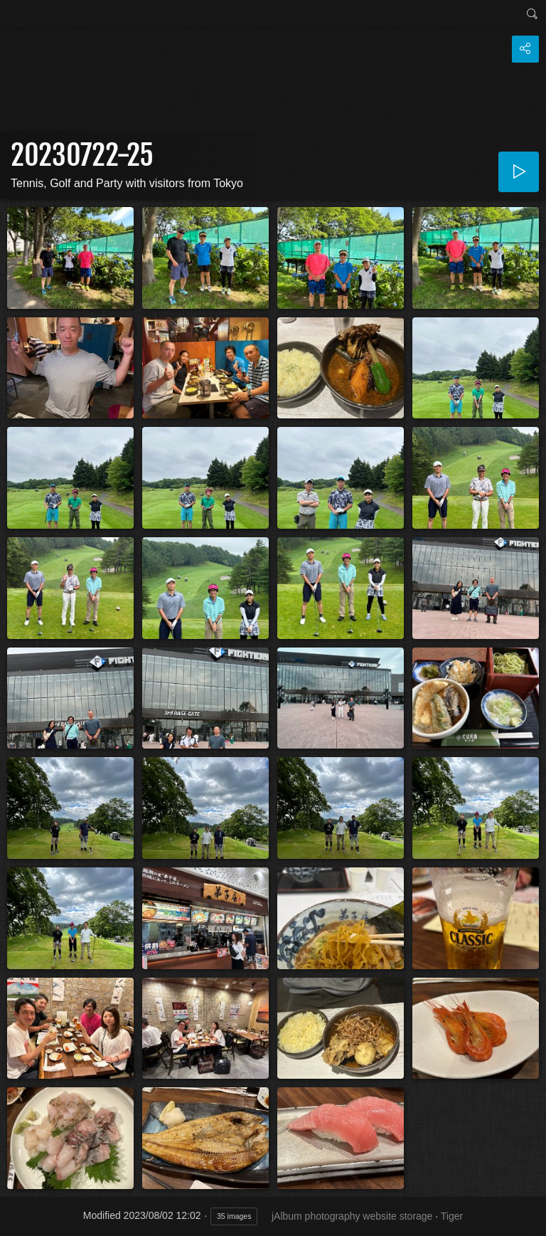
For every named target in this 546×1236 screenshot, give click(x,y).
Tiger (452, 1216)
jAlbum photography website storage (352, 1216)
